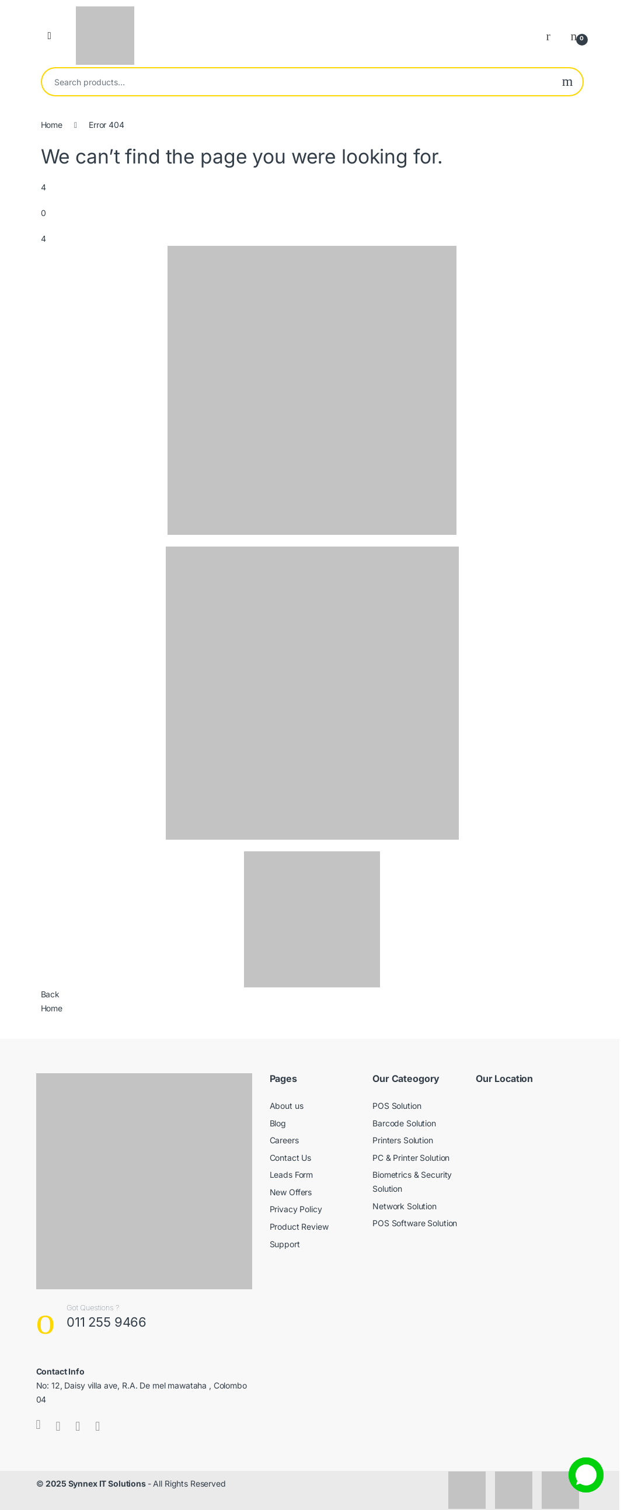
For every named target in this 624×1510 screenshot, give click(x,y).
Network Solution (404, 1206)
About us (287, 1106)
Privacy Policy (296, 1209)
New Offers (291, 1192)
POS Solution (396, 1106)
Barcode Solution (404, 1123)
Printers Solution (402, 1140)
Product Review (299, 1226)
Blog (278, 1123)
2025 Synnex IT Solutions (97, 1483)
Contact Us (291, 1158)
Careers (284, 1140)
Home (51, 125)
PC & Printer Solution (410, 1158)
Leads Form (291, 1175)
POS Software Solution (414, 1223)
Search (568, 81)
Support (285, 1244)
